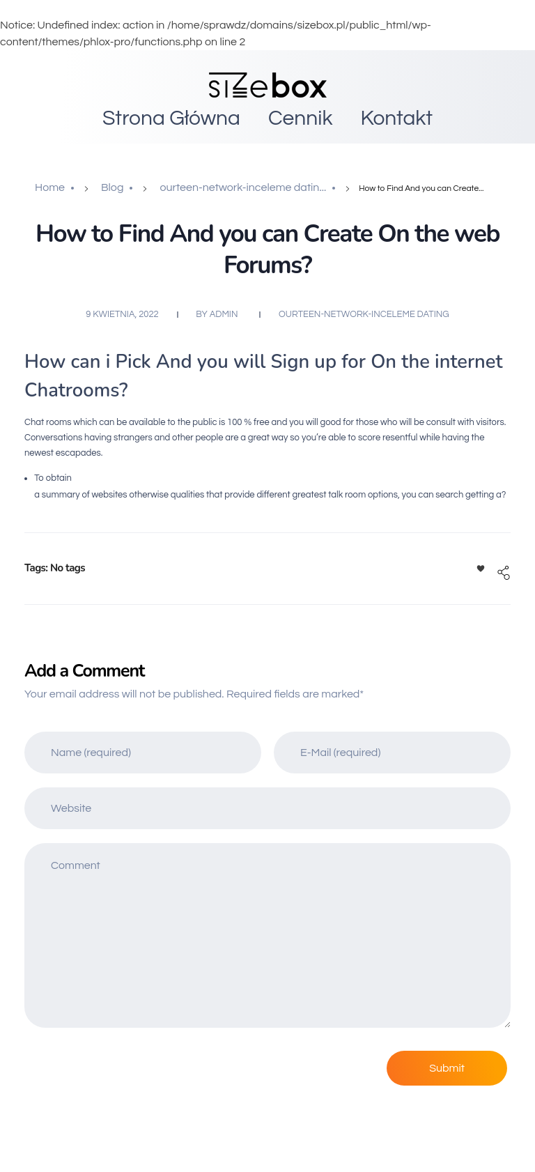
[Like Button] (481, 568)
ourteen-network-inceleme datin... (243, 187)
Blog (112, 187)
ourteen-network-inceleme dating (364, 314)
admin (224, 314)
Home (50, 187)
